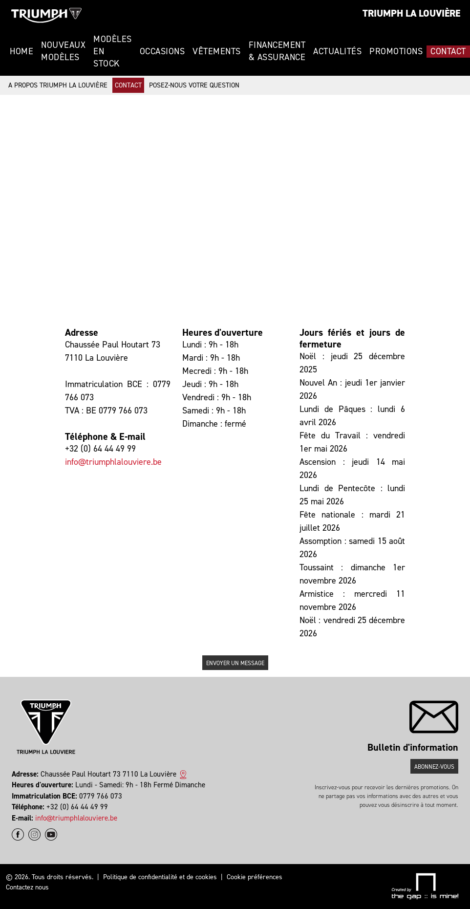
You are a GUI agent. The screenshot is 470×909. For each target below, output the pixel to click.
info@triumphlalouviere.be (113, 462)
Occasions (162, 51)
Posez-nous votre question (194, 85)
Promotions (396, 51)
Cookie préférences (254, 877)
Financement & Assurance (277, 51)
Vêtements (216, 51)
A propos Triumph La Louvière (57, 85)
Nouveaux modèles (63, 51)
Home (21, 51)
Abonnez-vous (434, 767)
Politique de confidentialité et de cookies (160, 877)
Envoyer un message (235, 663)
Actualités (337, 51)
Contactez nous (27, 887)
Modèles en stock (112, 51)
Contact (448, 51)
